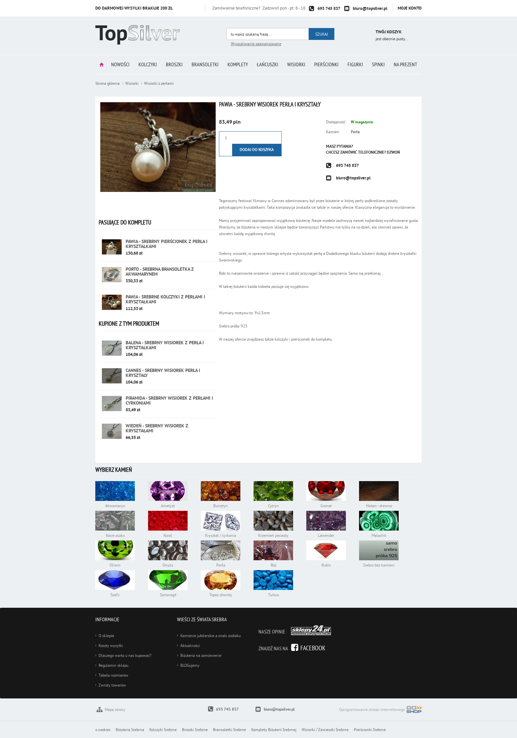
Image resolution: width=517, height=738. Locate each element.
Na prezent (405, 64)
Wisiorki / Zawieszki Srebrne (325, 729)
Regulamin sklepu (113, 665)
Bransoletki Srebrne (229, 729)
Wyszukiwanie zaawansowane (256, 43)
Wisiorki (296, 64)
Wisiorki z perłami (159, 83)
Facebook (312, 648)
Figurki (355, 64)
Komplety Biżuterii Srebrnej (273, 729)
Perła (355, 131)
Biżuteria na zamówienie (200, 655)
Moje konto (410, 8)
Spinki (378, 64)
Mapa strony (115, 709)
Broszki (174, 64)
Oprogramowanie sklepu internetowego (380, 710)
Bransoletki (205, 64)
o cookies (102, 729)
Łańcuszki (267, 64)
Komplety (238, 64)
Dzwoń (393, 152)
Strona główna (101, 64)
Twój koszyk (389, 32)
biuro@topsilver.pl (370, 8)
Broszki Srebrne (195, 729)
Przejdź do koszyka (361, 33)
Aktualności (190, 645)
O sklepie (106, 635)
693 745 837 (329, 8)
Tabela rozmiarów (113, 675)
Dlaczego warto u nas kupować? (125, 655)
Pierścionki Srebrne (370, 729)
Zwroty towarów (112, 685)
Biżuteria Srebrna (130, 729)
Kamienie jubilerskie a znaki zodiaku (210, 635)
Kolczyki (147, 64)
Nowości (120, 64)
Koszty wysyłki (111, 645)
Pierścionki (326, 64)
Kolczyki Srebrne (163, 729)
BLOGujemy (189, 665)
